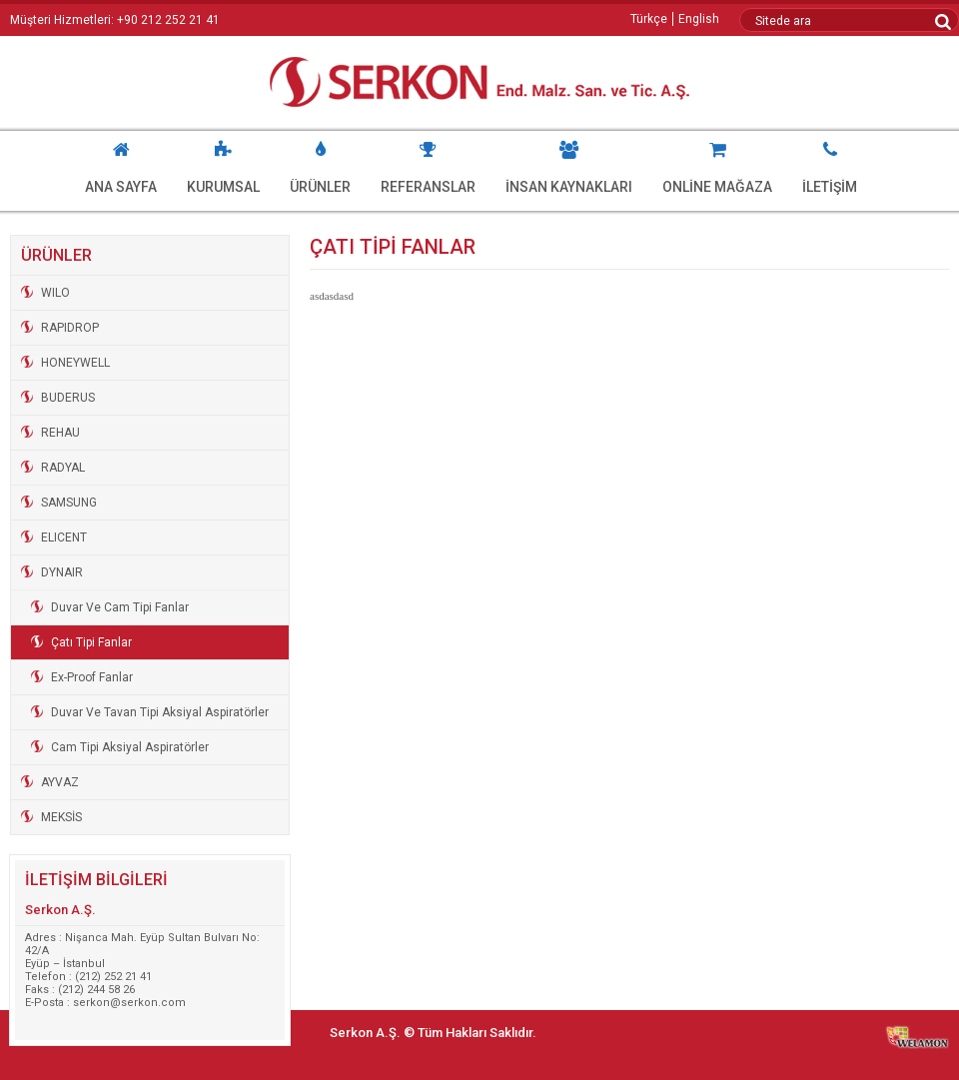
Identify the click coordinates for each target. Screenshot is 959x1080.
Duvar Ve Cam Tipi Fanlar (120, 607)
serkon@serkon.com (129, 1002)
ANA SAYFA (121, 163)
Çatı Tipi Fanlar (91, 642)
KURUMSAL (223, 163)
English (698, 19)
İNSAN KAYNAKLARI (568, 163)
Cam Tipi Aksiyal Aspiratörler (130, 747)
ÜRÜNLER (320, 163)
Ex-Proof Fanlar (92, 677)
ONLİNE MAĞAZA (717, 163)
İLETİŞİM (829, 163)
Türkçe (648, 19)
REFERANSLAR (428, 163)
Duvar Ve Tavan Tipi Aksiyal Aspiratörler (160, 712)
